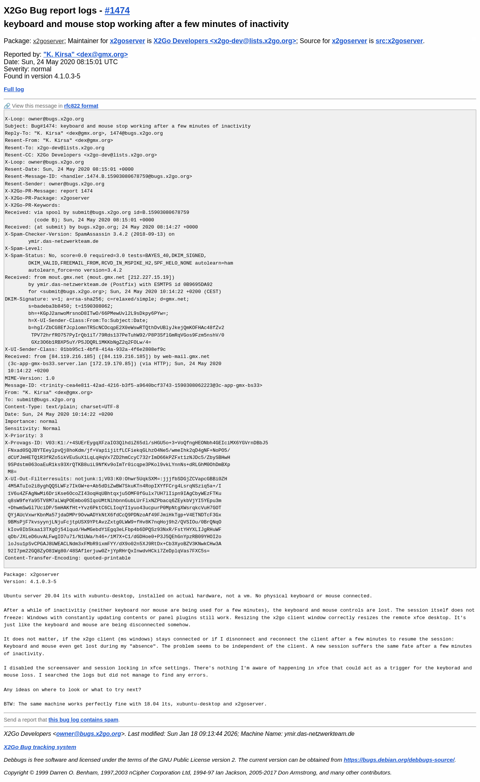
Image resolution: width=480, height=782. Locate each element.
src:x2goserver (399, 41)
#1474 (117, 10)
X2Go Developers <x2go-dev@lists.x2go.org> (225, 41)
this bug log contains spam (83, 720)
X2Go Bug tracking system (40, 747)
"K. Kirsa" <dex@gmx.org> (86, 54)
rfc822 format (81, 106)
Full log (14, 89)
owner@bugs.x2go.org (88, 734)
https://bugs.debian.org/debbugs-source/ (399, 759)
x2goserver (48, 41)
